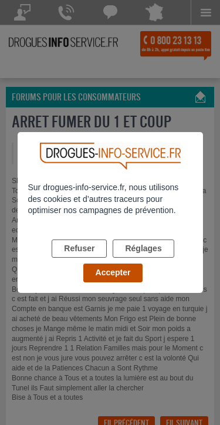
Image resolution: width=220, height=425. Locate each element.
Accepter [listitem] (113, 272)
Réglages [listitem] (143, 248)
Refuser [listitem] (79, 248)
